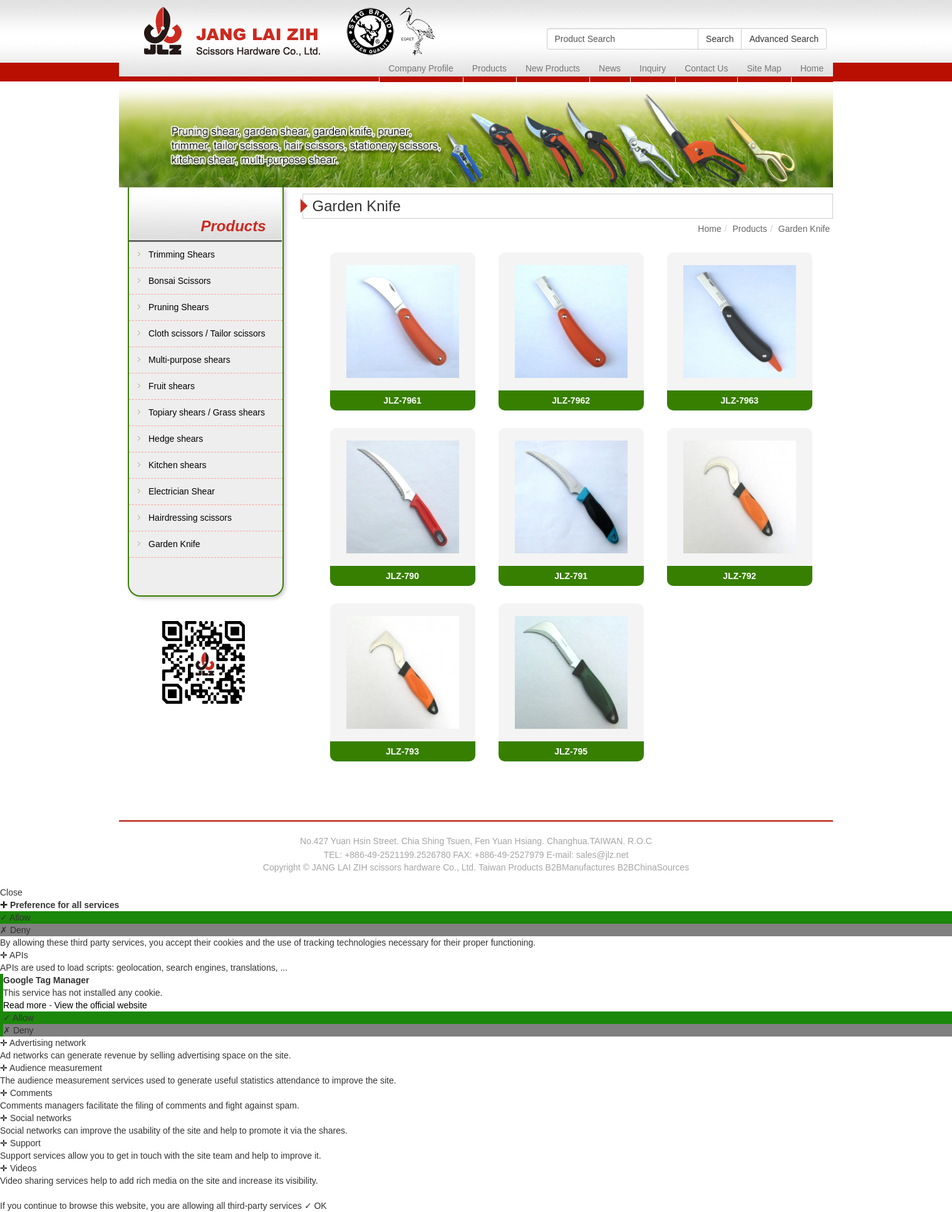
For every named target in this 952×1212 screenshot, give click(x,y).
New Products (552, 68)
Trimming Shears (181, 254)
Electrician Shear (181, 491)
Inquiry (652, 68)
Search (719, 39)
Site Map (764, 68)
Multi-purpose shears (189, 360)
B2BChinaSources (653, 867)
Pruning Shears (178, 307)
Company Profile (420, 68)
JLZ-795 (570, 751)
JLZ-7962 (571, 400)
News (610, 68)
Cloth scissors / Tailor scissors (206, 333)
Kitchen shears (177, 465)
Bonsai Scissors (179, 281)
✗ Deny (15, 930)
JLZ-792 (739, 576)
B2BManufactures (580, 867)
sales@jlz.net (602, 855)
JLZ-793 (402, 751)
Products (489, 68)
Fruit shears (171, 386)
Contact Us (706, 68)
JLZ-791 (570, 576)
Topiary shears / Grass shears (206, 412)
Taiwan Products (511, 867)
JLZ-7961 (402, 400)
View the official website (100, 1005)
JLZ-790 (402, 576)
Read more (26, 1005)
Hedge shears (175, 439)
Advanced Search (784, 39)
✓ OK (315, 1206)
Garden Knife (174, 544)
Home (812, 68)
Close (11, 892)
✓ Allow (15, 917)
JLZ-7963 (739, 400)
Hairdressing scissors (190, 518)
